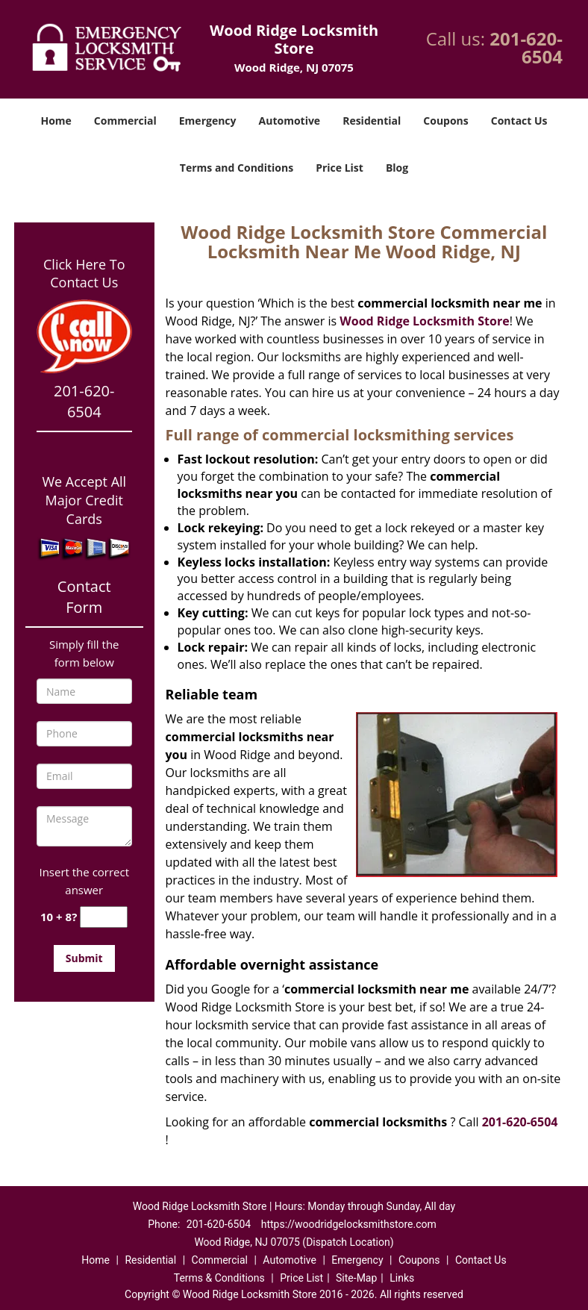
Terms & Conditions (219, 1278)
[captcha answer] (104, 917)
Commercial (125, 120)
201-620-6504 (526, 47)
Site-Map (356, 1278)
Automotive (290, 120)
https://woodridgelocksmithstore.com (349, 1224)
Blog (397, 167)
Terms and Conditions (236, 167)
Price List (339, 167)
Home (55, 120)
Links (402, 1278)
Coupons (445, 120)
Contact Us (519, 120)
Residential (372, 120)
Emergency (208, 120)
